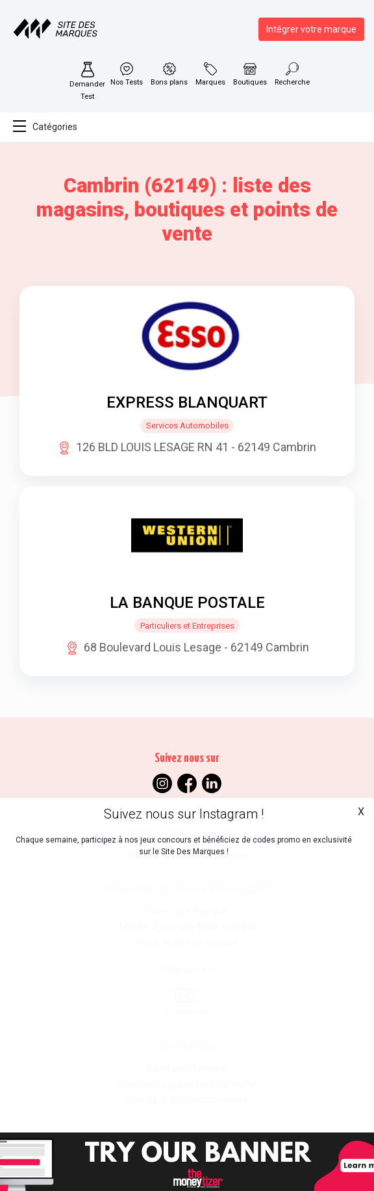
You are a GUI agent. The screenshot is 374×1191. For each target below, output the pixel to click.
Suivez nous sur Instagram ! (184, 814)
